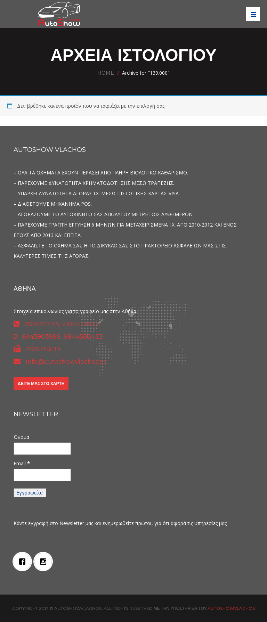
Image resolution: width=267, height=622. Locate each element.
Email (22, 463)
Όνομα (21, 437)
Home (105, 73)
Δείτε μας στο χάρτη (41, 383)
